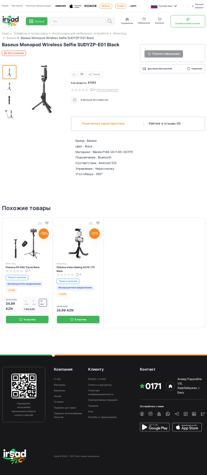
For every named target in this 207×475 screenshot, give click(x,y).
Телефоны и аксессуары (30, 33)
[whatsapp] (168, 414)
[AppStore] (187, 427)
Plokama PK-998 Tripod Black (23, 267)
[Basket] (159, 21)
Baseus (11, 38)
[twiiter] (203, 414)
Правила (93, 405)
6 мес (27, 303)
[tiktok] (186, 414)
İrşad (5, 33)
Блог (91, 411)
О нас (57, 378)
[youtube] (159, 414)
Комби (121, 6)
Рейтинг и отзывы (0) (165, 123)
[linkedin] (194, 414)
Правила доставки (65, 407)
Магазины (17, 6)
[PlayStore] (155, 427)
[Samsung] (61, 6)
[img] (132, 6)
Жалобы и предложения (102, 417)
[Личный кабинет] (198, 6)
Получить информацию (164, 54)
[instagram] (151, 414)
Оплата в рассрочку (100, 384)
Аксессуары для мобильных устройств (80, 33)
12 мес (34, 303)
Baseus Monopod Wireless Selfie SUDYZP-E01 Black (57, 38)
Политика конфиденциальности (100, 392)
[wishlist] (81, 74)
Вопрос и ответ (97, 378)
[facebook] (142, 414)
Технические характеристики (103, 123)
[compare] (74, 74)
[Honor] (90, 6)
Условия (58, 401)
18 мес (42, 303)
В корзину (27, 319)
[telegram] (177, 414)
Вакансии (59, 390)
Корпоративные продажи (103, 399)
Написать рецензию (107, 89)
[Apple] (75, 6)
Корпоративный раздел (38, 6)
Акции (5, 6)
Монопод (120, 33)
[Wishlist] (144, 21)
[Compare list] (127, 21)
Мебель (106, 6)
